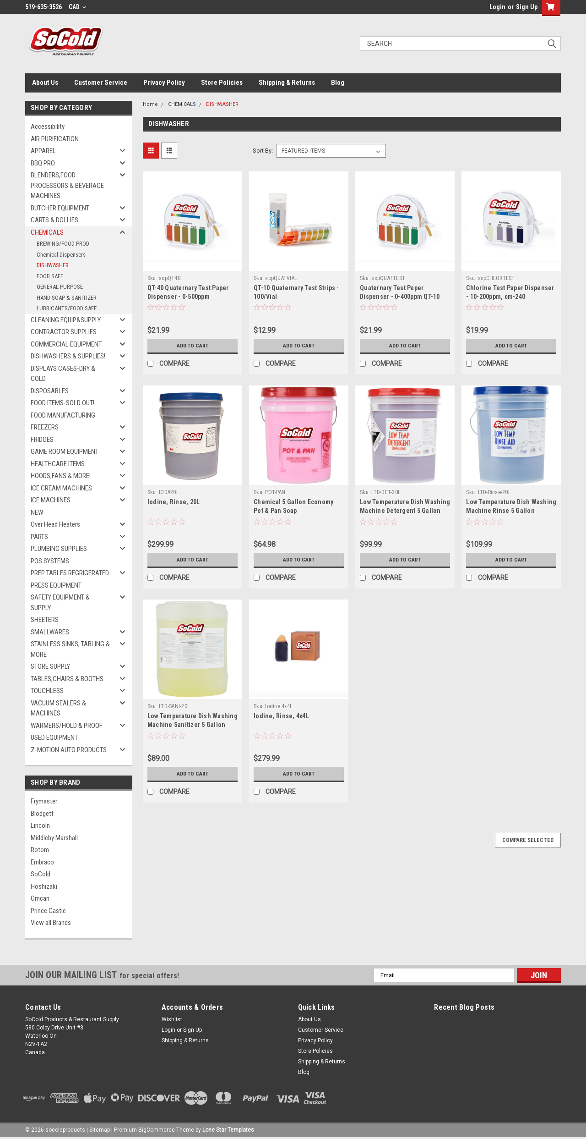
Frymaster (44, 801)
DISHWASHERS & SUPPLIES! (68, 356)
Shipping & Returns (287, 82)
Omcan (40, 898)
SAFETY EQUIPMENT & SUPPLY (60, 602)
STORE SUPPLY (50, 666)
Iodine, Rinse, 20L (173, 502)
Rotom (40, 850)
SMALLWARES (50, 632)
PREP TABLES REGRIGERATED (70, 573)
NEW (37, 512)
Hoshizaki (44, 886)
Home (150, 104)
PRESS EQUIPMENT (56, 585)
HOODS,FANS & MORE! (61, 476)
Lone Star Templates (228, 1130)
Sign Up (526, 7)
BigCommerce (156, 1130)
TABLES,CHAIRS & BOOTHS (67, 679)
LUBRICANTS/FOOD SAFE (67, 308)
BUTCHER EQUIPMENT (60, 208)
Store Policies (222, 82)
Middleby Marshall (54, 838)
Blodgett (42, 813)
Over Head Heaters (55, 524)
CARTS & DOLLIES (54, 220)
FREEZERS (45, 427)
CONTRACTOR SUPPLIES (64, 332)
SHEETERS (45, 620)
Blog (337, 82)
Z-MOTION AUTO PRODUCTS (69, 750)
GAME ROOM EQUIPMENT (64, 451)
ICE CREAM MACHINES (61, 488)
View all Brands (51, 923)
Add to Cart (192, 345)
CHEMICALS (47, 232)
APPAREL (43, 151)
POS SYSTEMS (50, 561)
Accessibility (48, 126)
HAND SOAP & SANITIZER (67, 297)
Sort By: (263, 150)
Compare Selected (527, 840)
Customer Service (100, 82)
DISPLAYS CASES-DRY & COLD (63, 373)
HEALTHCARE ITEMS (58, 464)
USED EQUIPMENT (54, 737)
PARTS (39, 537)
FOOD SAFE (50, 276)
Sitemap (99, 1130)
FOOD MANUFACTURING (63, 415)
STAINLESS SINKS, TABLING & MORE (70, 649)
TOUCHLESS (47, 691)
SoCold (40, 874)
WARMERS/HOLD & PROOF (67, 725)
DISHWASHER (53, 265)
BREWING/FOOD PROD (63, 243)
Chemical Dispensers (61, 254)
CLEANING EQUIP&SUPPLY (66, 320)
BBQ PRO (43, 163)
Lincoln (40, 825)
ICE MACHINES (51, 500)
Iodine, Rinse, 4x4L (281, 716)
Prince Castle (48, 911)
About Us (45, 82)
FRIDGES (42, 439)
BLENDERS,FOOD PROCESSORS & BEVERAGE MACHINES (67, 185)
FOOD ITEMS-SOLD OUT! (62, 403)
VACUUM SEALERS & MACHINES (58, 708)
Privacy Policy (164, 82)
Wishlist (172, 1019)
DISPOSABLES (50, 391)
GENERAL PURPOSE (60, 286)
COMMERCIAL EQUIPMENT (66, 344)
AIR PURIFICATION (55, 139)
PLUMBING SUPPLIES (59, 549)
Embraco (42, 862)
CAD (77, 7)
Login (497, 7)
